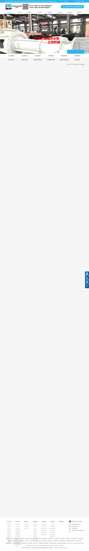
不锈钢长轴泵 (44, 538)
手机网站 (78, 1)
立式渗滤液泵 (52, 532)
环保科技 (35, 540)
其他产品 (77, 59)
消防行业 (35, 536)
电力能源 (35, 526)
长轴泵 (12, 538)
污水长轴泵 (67, 538)
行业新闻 (26, 526)
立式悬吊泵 (24, 55)
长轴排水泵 (27, 538)
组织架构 (9, 528)
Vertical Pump (69, 543)
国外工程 (35, 532)
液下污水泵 (43, 526)
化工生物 (35, 534)
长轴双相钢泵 (21, 540)
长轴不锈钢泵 (38, 538)
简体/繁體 (71, 1)
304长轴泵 (49, 540)
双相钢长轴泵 (51, 538)
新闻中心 (29, 12)
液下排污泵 (11, 59)
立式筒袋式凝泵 (52, 528)
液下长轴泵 (56, 538)
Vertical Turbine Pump (44, 545)
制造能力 (9, 532)
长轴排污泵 (10, 540)
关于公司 (19, 12)
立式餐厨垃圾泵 (51, 59)
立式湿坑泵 (38, 55)
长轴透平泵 (77, 55)
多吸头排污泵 (44, 528)
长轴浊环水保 (24, 543)
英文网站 (65, 1)
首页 (73, 64)
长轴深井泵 (64, 55)
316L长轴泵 (29, 543)
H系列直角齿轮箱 (64, 59)
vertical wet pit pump (59, 545)
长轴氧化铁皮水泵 (16, 543)
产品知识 (26, 528)
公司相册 (59, 12)
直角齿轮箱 (43, 534)
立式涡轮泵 (51, 55)
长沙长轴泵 (28, 545)
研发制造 (9, 538)
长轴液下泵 (27, 540)
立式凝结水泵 (44, 532)
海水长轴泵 (62, 538)
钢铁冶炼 (35, 524)
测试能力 (9, 536)
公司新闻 (26, 524)
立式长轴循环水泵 (74, 538)
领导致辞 (9, 524)
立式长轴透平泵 (55, 540)
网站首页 (9, 12)
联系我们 (79, 12)
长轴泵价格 (80, 538)
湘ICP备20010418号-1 (63, 547)
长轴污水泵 (32, 538)
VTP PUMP (52, 545)
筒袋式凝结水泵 (38, 59)
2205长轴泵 (44, 540)
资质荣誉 (9, 534)
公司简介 (9, 526)
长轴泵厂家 (35, 543)
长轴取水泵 (15, 540)
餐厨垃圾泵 (43, 530)
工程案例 (49, 12)
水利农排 (35, 528)
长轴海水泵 (16, 538)
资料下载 (52, 524)
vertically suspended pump (78, 543)
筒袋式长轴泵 (62, 540)
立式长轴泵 (11, 55)
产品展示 (39, 12)
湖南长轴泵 (63, 543)
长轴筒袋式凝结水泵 (70, 540)
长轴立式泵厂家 (9, 543)
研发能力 (9, 530)
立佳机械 (58, 543)
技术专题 (69, 12)
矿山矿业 (35, 530)
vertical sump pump (35, 545)
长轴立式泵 (32, 540)
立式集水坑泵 (24, 59)
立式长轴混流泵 (78, 540)
